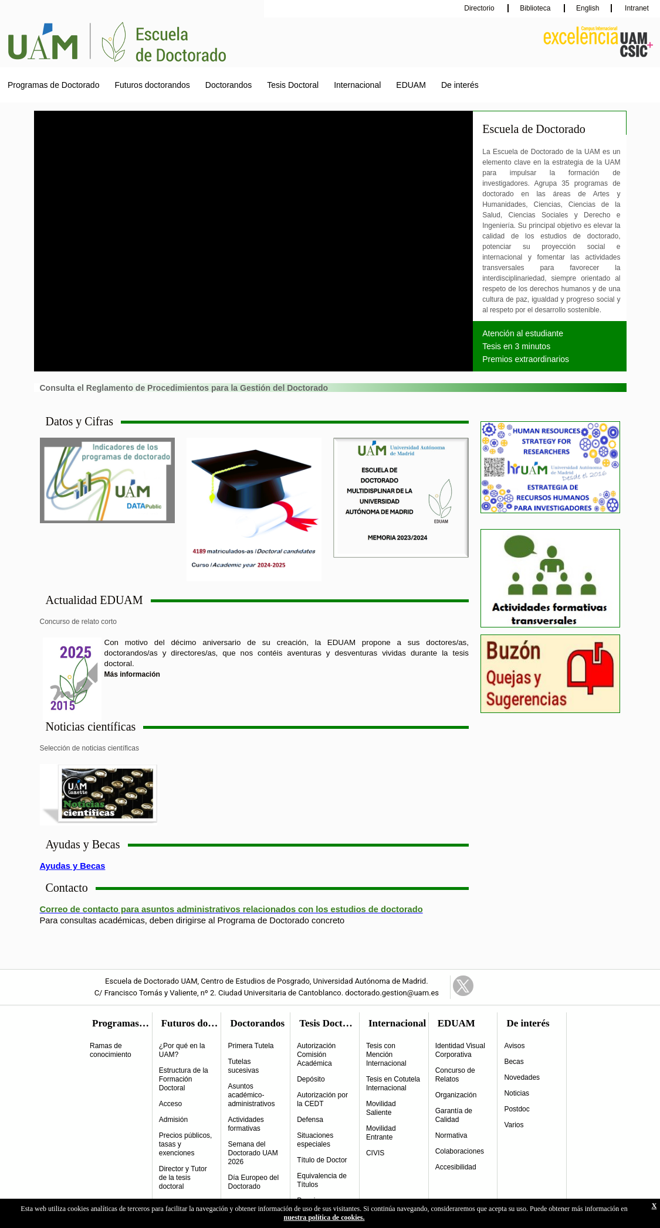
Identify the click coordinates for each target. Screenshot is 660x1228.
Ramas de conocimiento (110, 1050)
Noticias (516, 1093)
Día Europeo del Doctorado (253, 1182)
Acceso (170, 1104)
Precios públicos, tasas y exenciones (185, 1144)
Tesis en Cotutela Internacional (393, 1083)
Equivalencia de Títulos (322, 1180)
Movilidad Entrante (381, 1132)
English (587, 8)
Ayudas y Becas (73, 866)
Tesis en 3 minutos (516, 346)
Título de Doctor (322, 1160)
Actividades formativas (245, 1124)
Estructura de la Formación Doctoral (183, 1079)
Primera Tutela (250, 1046)
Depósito (310, 1079)
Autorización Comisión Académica (316, 1054)
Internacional (357, 85)
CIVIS (375, 1153)
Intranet (636, 8)
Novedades (522, 1077)
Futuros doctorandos (151, 85)
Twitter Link (463, 985)
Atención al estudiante (522, 333)
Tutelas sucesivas (243, 1066)
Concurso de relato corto (78, 622)
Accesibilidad (455, 1167)
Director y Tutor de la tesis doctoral (183, 1178)
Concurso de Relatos (455, 1074)
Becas (513, 1062)
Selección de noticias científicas (89, 748)
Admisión (173, 1120)
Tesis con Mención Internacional (386, 1054)
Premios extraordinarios (525, 359)
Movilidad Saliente (381, 1108)
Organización (456, 1095)
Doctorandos (228, 85)
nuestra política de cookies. (324, 1217)
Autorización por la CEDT (322, 1099)
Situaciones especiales (315, 1139)
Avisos (514, 1046)
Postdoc (516, 1109)
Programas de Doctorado (53, 85)
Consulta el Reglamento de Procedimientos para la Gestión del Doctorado (184, 388)
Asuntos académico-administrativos (251, 1095)
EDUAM (411, 85)
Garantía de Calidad (453, 1115)
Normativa (451, 1135)
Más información (132, 674)
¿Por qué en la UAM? (182, 1050)
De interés (460, 85)
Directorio (480, 8)
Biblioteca (536, 8)
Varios (513, 1125)
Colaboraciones (459, 1151)
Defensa (310, 1120)
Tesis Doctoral (293, 85)
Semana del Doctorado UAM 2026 (252, 1153)
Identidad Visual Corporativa (460, 1050)
